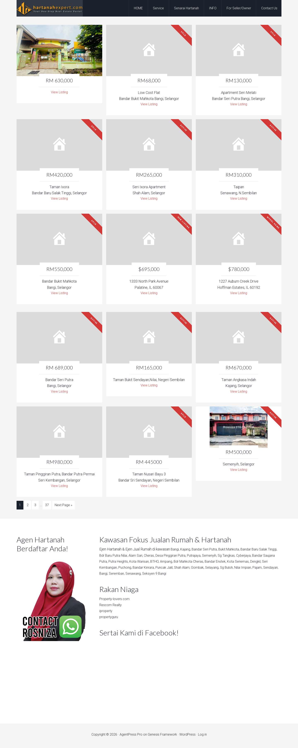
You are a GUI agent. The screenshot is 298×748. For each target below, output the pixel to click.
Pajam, (135, 576)
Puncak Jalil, (207, 570)
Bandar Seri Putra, (207, 551)
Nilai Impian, (119, 576)
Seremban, (177, 576)
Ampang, (199, 563)
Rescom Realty (111, 607)
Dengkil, (122, 570)
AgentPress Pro (131, 737)
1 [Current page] (20, 508)
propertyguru (109, 619)
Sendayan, (149, 576)
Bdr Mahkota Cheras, (223, 563)
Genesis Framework (162, 737)
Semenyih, (232, 557)
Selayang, (259, 570)
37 (47, 508)
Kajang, (187, 551)
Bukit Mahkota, (234, 551)
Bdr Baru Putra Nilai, (126, 557)
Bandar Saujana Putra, (116, 563)
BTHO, (186, 563)
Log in (202, 737)
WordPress (187, 737)
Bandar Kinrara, (185, 570)
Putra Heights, (146, 563)
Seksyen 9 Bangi (218, 576)
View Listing (59, 92)
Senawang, (195, 576)
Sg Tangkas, (251, 557)
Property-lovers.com (115, 601)
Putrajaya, (215, 557)
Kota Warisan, (169, 563)
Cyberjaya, (269, 557)
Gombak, (243, 570)
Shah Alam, (227, 570)
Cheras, (166, 557)
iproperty (106, 613)
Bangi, (175, 551)
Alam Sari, (151, 557)
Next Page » (63, 508)
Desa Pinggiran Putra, (189, 557)
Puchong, (164, 570)
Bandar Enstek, (252, 563)
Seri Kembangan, (142, 570)
